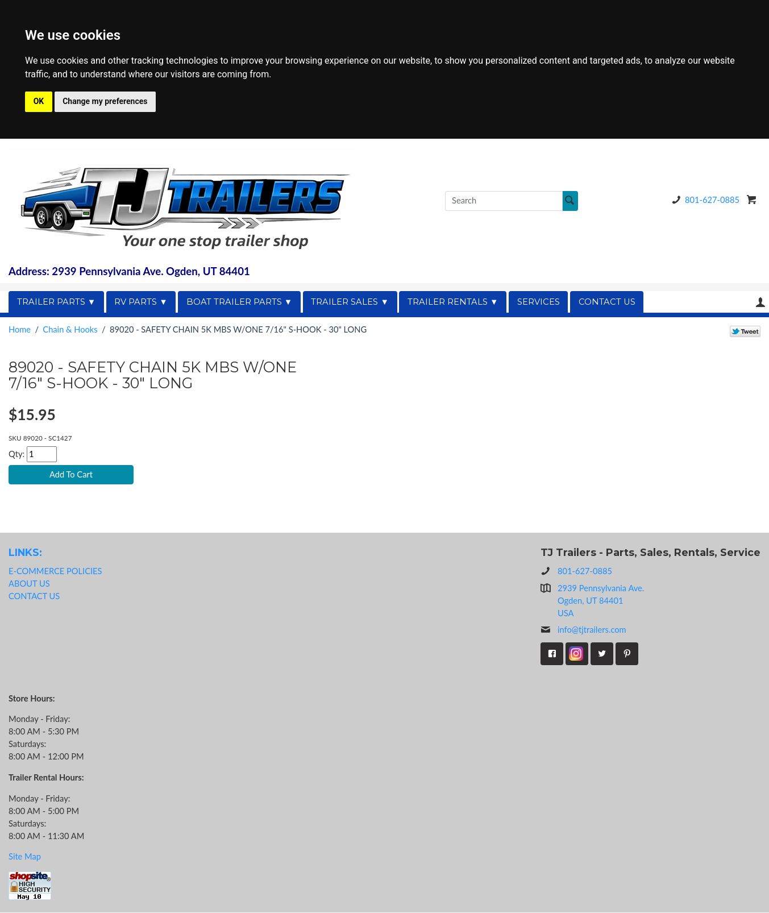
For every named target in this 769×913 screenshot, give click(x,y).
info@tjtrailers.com (583, 630)
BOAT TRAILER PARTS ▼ (239, 302)
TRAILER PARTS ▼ (56, 302)
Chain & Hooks (70, 329)
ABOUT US (29, 585)
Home (20, 329)
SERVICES (538, 302)
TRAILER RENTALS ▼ (453, 302)
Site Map (25, 857)
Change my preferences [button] (105, 101)
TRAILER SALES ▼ (350, 302)
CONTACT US (607, 302)
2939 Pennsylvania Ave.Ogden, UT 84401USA (601, 601)
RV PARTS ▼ (141, 302)
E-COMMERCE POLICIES (55, 572)
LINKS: (25, 553)
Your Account (760, 302)
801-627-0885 (703, 199)
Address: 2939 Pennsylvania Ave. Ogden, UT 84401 (129, 271)
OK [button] (39, 101)
